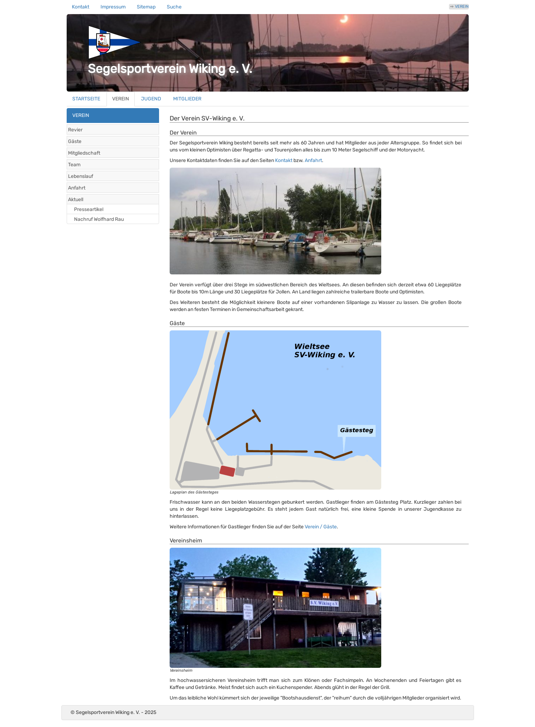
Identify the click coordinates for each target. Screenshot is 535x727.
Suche (174, 7)
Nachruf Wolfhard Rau (99, 219)
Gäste (74, 141)
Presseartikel (88, 209)
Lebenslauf (80, 176)
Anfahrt (76, 188)
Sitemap (146, 7)
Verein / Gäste (321, 527)
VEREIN (462, 6)
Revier (75, 130)
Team (74, 165)
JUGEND (151, 99)
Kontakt (80, 7)
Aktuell (75, 200)
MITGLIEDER (187, 99)
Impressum (113, 7)
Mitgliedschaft (84, 153)
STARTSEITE (86, 99)
